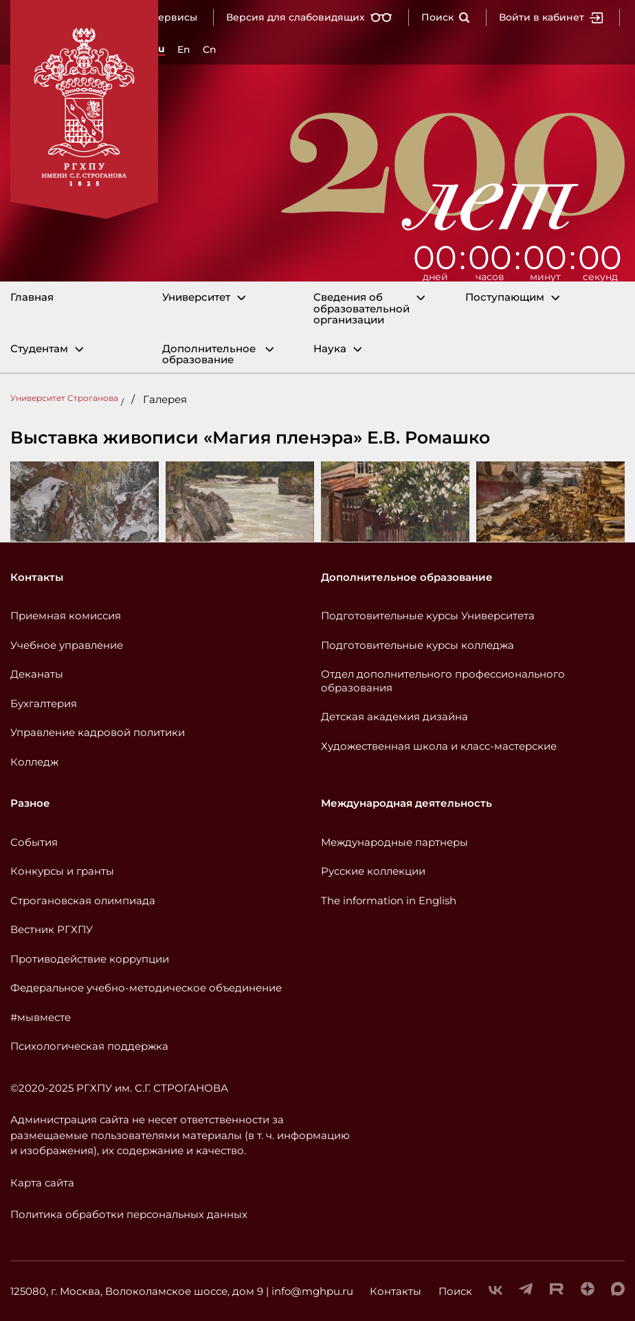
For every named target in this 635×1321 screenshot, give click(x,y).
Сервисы (174, 17)
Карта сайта (42, 1182)
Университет (196, 297)
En (183, 49)
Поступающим (504, 297)
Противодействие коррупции (89, 958)
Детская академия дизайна (394, 716)
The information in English (388, 900)
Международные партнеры (394, 842)
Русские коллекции (373, 870)
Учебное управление (66, 645)
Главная (32, 297)
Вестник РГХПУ (51, 929)
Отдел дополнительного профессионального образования (443, 680)
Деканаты (36, 673)
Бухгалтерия (43, 703)
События (34, 842)
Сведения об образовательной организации (361, 309)
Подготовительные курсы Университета (428, 615)
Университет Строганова (64, 398)
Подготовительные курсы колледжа (417, 645)
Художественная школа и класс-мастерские (439, 746)
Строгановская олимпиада (82, 900)
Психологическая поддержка (89, 1046)
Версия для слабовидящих (309, 17)
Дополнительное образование (209, 354)
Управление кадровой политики (97, 732)
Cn (209, 49)
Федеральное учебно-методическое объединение (146, 987)
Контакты (36, 577)
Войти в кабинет (551, 17)
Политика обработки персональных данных (128, 1214)
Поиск (445, 17)
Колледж (34, 761)
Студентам (39, 349)
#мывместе (40, 1017)
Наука (329, 349)
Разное (30, 802)
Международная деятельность (406, 802)
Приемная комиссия (65, 615)
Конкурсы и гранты (62, 870)
